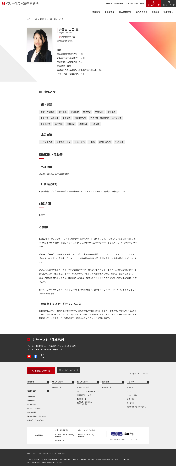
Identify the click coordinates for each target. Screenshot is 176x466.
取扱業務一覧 (56, 386)
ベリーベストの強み (34, 407)
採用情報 (167, 12)
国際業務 (156, 12)
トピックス (131, 380)
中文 (136, 3)
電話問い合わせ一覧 (40, 370)
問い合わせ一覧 (154, 5)
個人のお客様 (125, 12)
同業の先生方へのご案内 (35, 419)
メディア (130, 390)
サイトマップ (31, 452)
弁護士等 (30, 380)
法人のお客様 (141, 12)
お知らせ (108, 3)
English (130, 3)
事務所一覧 (118, 3)
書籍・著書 (130, 397)
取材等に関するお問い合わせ (36, 415)
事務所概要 (109, 12)
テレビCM (130, 401)
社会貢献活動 (31, 411)
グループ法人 (31, 403)
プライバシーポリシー (45, 452)
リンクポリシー (60, 452)
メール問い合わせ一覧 (66, 370)
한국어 (142, 3)
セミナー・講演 (132, 394)
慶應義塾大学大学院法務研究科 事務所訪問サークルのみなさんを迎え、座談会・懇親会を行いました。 (86, 191)
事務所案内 (31, 389)
